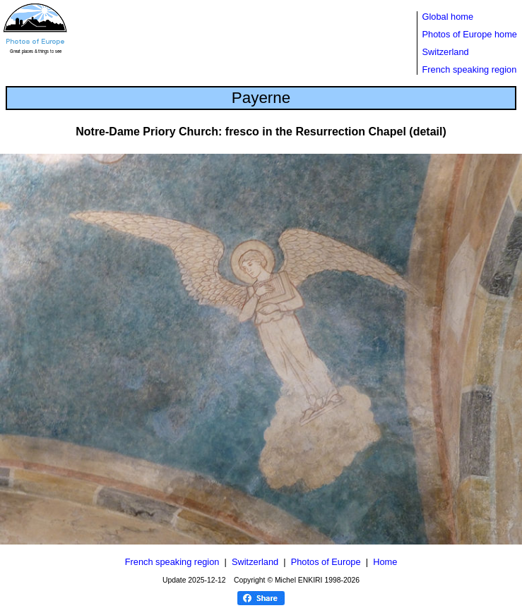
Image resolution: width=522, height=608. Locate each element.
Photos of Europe (326, 562)
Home (385, 562)
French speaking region (469, 69)
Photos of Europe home (469, 34)
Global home (448, 16)
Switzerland (445, 52)
